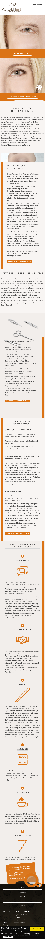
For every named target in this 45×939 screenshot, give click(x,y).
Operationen (22, 901)
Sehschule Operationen (17, 533)
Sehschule (22, 892)
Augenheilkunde (22, 888)
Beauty (22, 896)
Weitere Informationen (19, 261)
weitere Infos (8, 936)
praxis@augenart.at (19, 922)
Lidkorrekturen (22, 54)
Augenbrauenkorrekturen (22, 97)
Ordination (22, 905)
